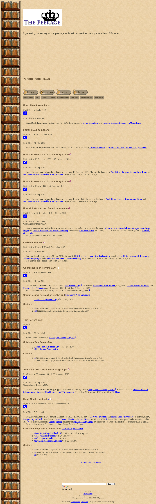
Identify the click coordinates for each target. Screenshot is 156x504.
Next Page (99, 97)
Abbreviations (63, 97)
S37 (35, 311)
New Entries (28, 97)
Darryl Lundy (88, 494)
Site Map (74, 97)
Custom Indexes (48, 97)
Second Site (84, 502)
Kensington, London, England (61, 338)
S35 (35, 452)
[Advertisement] (88, 56)
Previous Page (86, 97)
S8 (35, 308)
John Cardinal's (75, 502)
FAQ (37, 97)
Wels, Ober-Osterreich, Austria (101, 389)
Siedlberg (116, 392)
